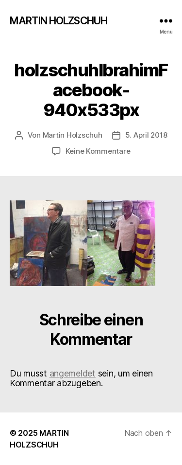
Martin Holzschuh (72, 135)
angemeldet (73, 373)
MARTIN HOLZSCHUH (58, 21)
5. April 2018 (146, 135)
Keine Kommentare (98, 151)
